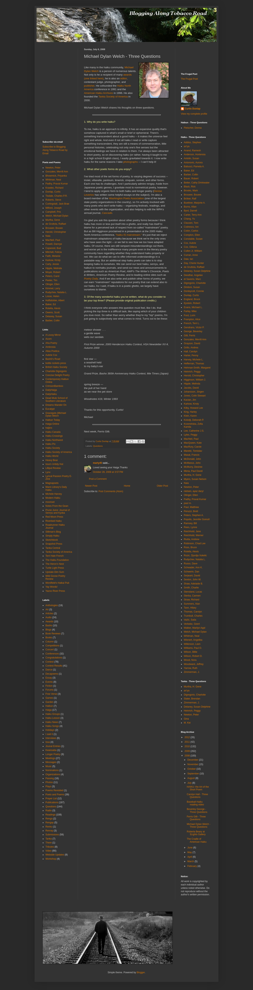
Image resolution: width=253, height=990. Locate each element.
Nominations (52, 770)
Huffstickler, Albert (54, 300)
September (193, 773)
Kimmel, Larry (52, 288)
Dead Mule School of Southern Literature (56, 399)
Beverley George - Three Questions (197, 810)
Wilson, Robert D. (193, 656)
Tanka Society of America (113, 96)
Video (48, 850)
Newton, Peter (52, 167)
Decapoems (51, 673)
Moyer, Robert (52, 272)
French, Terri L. (192, 323)
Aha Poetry (51, 343)
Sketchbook (51, 539)
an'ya (186, 146)
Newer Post (91, 485)
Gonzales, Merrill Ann (56, 171)
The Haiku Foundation (57, 560)
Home (127, 485)
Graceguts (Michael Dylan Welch (55, 414)
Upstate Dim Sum (54, 572)
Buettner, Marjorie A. (194, 202)
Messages (50, 762)
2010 (188, 746)
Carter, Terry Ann (193, 214)
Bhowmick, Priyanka (56, 175)
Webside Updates (54, 854)
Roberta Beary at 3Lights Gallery (196, 833)
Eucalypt (50, 409)
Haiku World (51, 456)
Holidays (50, 730)
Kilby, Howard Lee (193, 408)
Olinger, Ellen (52, 284)
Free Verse (51, 694)
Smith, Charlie (191, 587)
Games (49, 697)
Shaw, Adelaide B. (193, 583)
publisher (89, 85)
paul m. (188, 503)
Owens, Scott (52, 312)
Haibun (49, 706)
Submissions (52, 834)
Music (48, 766)
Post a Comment (98, 479)
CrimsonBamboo (54, 386)
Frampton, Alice (192, 319)
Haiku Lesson (52, 718)
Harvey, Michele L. (193, 359)
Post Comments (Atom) (110, 491)
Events (49, 682)
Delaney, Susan (53, 316)
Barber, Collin (52, 320)
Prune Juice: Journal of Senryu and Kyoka (57, 511)
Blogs (48, 629)
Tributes (49, 846)
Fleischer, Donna (193, 127)
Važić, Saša (190, 619)
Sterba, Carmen (192, 595)
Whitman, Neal (53, 179)
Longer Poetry (52, 754)
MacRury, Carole (192, 446)
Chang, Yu (189, 218)
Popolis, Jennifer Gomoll (197, 519)
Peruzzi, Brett (191, 511)
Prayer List (51, 798)
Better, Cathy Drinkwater (197, 182)
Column (49, 641)
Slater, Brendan (192, 698)
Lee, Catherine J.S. (194, 430)
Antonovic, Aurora (193, 162)
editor (123, 78)
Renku (48, 826)
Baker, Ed (50, 304)
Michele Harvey (53, 494)
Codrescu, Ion (191, 226)
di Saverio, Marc (192, 279)
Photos (49, 782)
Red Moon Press (54, 516)
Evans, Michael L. (193, 307)
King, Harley (190, 411)
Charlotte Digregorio (56, 371)
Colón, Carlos (191, 230)
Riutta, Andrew (191, 539)
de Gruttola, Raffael (55, 223)
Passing (49, 778)
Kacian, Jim (190, 399)
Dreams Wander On (55, 405)
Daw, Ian (188, 259)
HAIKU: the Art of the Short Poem (198, 788)
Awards (49, 621)
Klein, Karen (190, 415)
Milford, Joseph (53, 208)
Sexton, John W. (192, 579)
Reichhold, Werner (193, 535)
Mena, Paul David (193, 471)
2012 (188, 737)
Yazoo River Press (55, 591)
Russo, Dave (190, 563)
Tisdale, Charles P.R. (56, 195)
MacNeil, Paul (52, 240)
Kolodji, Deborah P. (194, 420)
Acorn (48, 338)
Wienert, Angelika (193, 639)
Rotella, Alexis (52, 308)
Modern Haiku (52, 497)
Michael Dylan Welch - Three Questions (198, 825)
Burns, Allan (190, 206)
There (48, 842)
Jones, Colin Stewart (195, 395)
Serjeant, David (192, 575)
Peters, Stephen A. (194, 515)
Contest (49, 661)
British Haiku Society (56, 367)
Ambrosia (50, 347)
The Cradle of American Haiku (197, 840)
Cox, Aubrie (190, 243)
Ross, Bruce (190, 547)
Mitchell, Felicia (53, 252)
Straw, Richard (191, 599)
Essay (48, 677)
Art (46, 609)
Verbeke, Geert (192, 624)
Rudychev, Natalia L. (56, 292)
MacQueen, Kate (193, 442)
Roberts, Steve (53, 199)
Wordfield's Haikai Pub (57, 582)
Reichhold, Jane (192, 531)
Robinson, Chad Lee (194, 543)
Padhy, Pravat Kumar (56, 183)
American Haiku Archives (98, 93)
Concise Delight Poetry (57, 375)
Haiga (48, 710)
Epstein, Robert (192, 303)
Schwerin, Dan (191, 571)
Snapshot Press (53, 543)
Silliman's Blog (53, 531)
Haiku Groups (52, 714)
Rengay (49, 822)
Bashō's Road (52, 359)
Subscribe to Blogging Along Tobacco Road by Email (55, 150)
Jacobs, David (191, 387)
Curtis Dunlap (192, 108)
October (191, 769)
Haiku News (51, 722)
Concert (49, 649)
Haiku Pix (50, 444)
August (191, 778)
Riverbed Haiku (53, 521)
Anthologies (51, 605)
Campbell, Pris (53, 211)
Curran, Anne (191, 255)
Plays (48, 786)
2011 (188, 741)
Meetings (50, 758)
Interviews (50, 738)
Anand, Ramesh (192, 150)
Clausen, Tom (191, 223)
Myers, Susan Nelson (195, 479)
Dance (48, 669)
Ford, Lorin (189, 315)
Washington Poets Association (126, 198)
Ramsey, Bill (190, 523)
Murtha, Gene (52, 220)
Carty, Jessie (52, 264)
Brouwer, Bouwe (54, 228)
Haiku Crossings (54, 436)
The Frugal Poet (189, 79)
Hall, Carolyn (190, 351)
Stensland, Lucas (193, 591)
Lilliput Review (53, 468)
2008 (188, 755)
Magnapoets (52, 483)
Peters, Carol (52, 276)
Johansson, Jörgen (194, 391)
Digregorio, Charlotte (195, 283)
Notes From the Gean (56, 506)
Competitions (52, 645)
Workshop (50, 858)
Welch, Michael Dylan (56, 215)
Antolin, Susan (191, 158)
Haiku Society (52, 448)
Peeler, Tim (51, 280)
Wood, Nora (190, 660)
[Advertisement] (54, 57)
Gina (186, 718)
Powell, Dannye (53, 244)
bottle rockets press (55, 363)
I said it (49, 734)
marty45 (97, 463)
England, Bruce (192, 299)
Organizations (52, 774)
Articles (49, 613)
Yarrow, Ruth (190, 668)
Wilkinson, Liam (192, 644)
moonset (50, 502)
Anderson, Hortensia (194, 154)
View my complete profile (194, 113)
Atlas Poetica (52, 351)
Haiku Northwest (54, 440)
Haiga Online (52, 424)
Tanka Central (52, 548)
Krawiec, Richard (54, 187)
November (193, 764)
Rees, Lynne (190, 527)
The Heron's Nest (54, 564)
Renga (48, 818)
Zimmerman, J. (192, 672)
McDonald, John (192, 459)
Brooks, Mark (191, 190)
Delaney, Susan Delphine (197, 271)
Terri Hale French (54, 555)
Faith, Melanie (52, 256)
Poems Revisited (54, 790)
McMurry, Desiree (193, 467)
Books (48, 637)
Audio (48, 617)
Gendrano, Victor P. (194, 327)
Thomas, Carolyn (193, 611)
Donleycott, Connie (194, 291)
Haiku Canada (52, 432)
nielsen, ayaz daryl (193, 491)
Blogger (141, 972)
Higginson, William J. (195, 379)
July (189, 783)
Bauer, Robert (191, 178)
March (191, 861)
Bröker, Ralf (190, 198)
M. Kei (187, 722)
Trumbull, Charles (193, 615)
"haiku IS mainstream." (129, 234)
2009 (188, 751)
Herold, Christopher (55, 232)
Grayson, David (192, 343)
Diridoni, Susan (192, 287)
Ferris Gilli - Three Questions (196, 818)
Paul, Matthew (191, 507)
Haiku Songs (52, 726)
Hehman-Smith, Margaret (197, 367)
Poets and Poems (54, 794)
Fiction (48, 685)
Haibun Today (52, 420)
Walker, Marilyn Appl (194, 627)
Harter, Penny (191, 355)
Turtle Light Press (54, 568)
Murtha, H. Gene (192, 475)
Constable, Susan (193, 238)
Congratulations (53, 657)
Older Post (162, 485)
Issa (47, 742)
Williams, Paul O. (193, 648)
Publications (51, 802)
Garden (49, 702)
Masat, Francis (191, 454)
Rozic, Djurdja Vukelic (195, 555)
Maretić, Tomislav (193, 451)
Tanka (48, 838)
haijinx (48, 427)
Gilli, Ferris (189, 335)
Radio (48, 810)
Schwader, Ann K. (193, 567)
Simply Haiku (52, 535)
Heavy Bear (51, 460)
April (190, 856)
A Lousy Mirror (53, 335)
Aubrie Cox (51, 355)
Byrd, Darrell (190, 210)
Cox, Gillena (190, 247)
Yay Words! (51, 586)
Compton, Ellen (192, 235)
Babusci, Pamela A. (194, 166)
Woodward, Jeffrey (194, 664)
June (190, 847)
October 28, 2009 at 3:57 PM (108, 472)
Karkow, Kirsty (52, 260)
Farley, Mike (190, 311)
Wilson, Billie (190, 652)
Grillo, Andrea (191, 347)
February (192, 866)
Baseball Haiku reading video (195, 803)
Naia (47, 236)
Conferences (52, 653)
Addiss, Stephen (192, 142)
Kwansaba (51, 750)
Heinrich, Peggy (192, 371)
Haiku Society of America (58, 452)
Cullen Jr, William (193, 251)
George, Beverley (193, 331)
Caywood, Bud (53, 248)
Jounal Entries (52, 746)
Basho (48, 625)
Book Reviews (52, 633)
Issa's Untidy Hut (54, 464)
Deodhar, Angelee (193, 275)
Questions (98, 446)
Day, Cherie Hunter (194, 263)
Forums (49, 689)
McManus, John (192, 463)
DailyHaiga (51, 390)
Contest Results (53, 665)
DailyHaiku (51, 394)
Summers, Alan (192, 603)
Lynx (47, 472)
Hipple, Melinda (53, 268)
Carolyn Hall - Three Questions (197, 795)
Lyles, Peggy (190, 434)
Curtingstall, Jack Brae (57, 203)
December (193, 759)
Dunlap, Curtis (52, 191)
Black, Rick (189, 186)
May (190, 852)
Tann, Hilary (190, 607)
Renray (49, 830)
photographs (130, 161)
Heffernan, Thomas (194, 363)
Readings (50, 814)
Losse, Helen (52, 296)
